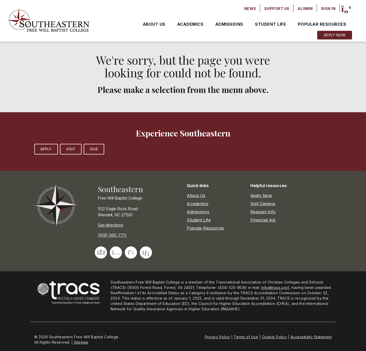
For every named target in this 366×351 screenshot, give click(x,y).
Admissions (229, 24)
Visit (71, 149)
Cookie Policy (274, 337)
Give (94, 149)
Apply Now (334, 35)
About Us (154, 24)
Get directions (110, 225)
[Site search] (346, 8)
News (250, 8)
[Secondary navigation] (290, 8)
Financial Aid (263, 219)
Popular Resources (322, 24)
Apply (46, 149)
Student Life (270, 24)
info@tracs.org (274, 287)
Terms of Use (246, 337)
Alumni (305, 8)
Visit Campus (263, 203)
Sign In (328, 8)
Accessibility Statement (311, 337)
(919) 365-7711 (112, 235)
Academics (190, 24)
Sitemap (81, 342)
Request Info (263, 211)
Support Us (276, 8)
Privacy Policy (217, 337)
